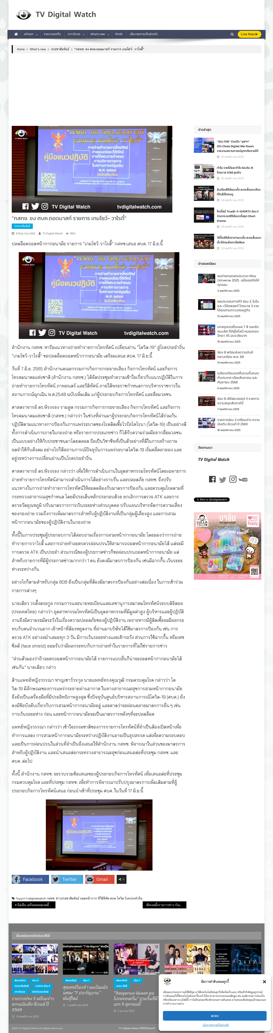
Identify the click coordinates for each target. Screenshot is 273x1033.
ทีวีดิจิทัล (103, 898)
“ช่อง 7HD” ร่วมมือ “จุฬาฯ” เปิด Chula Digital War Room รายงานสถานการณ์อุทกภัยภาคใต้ (237, 146)
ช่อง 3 (35, 980)
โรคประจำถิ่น (133, 898)
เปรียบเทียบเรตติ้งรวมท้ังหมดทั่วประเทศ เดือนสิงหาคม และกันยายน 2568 (238, 378)
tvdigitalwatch (36, 898)
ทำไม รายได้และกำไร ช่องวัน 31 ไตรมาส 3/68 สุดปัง (235, 170)
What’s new (97, 34)
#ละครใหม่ (20, 980)
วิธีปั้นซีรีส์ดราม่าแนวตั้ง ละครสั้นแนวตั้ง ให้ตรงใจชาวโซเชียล (239, 240)
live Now (249, 34)
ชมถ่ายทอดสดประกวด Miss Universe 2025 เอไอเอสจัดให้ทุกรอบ (238, 280)
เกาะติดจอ (74, 34)
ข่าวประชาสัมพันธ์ (67, 898)
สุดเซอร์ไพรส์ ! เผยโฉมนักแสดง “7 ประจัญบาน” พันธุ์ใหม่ (85, 993)
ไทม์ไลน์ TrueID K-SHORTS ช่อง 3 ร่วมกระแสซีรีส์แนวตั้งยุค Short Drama (237, 216)
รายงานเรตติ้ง (52, 34)
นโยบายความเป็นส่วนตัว (216, 1025)
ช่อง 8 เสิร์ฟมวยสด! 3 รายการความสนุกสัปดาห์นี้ (238, 401)
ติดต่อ (119, 34)
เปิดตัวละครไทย (40, 992)
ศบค (113, 898)
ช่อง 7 (86, 980)
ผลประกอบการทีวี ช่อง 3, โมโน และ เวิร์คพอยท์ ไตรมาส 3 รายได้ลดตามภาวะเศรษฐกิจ (238, 306)
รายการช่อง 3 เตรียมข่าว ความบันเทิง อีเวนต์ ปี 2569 (238, 422)
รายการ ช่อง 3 (42, 986)
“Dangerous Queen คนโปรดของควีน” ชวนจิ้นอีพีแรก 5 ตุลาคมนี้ (136, 998)
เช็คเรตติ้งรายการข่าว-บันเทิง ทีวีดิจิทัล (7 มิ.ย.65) (166, 905)
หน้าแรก (28, 34)
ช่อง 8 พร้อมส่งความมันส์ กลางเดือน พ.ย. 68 (235, 354)
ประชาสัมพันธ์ (22, 226)
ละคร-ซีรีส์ (121, 986)
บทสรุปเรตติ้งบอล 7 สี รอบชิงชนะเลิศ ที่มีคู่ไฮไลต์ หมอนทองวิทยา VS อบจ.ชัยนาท (238, 331)
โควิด (120, 898)
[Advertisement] (136, 89)
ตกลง (215, 1016)
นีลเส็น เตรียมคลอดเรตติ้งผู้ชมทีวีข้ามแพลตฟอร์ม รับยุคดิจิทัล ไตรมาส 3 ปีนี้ (36, 905)
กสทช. (51, 898)
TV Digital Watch (52, 233)
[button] (264, 982)
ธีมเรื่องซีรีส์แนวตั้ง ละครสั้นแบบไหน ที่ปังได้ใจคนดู (239, 192)
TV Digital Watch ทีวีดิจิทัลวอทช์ (137, 1028)
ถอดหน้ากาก (88, 898)
